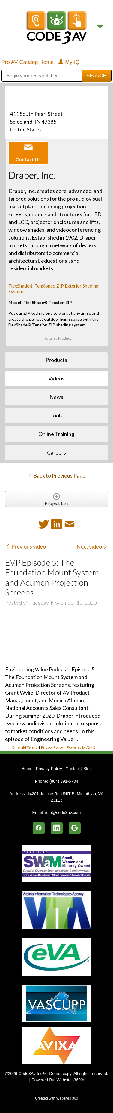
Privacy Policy (52, 747)
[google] (75, 828)
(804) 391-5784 (63, 781)
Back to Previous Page (56, 475)
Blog (87, 768)
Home (27, 768)
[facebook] (39, 828)
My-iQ (68, 62)
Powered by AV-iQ (81, 747)
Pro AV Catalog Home (28, 62)
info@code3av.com (63, 812)
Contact (72, 768)
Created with (56, 1098)
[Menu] (100, 27)
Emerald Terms (24, 747)
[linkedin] (57, 828)
